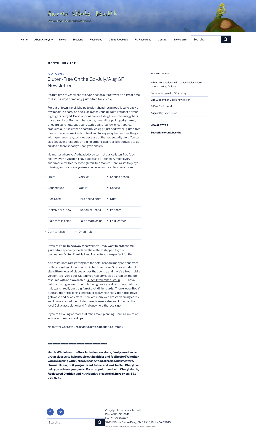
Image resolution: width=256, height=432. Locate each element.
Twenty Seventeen (147, 426)
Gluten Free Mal (74, 254)
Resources (96, 39)
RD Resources (143, 39)
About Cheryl (43, 39)
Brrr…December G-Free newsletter (170, 99)
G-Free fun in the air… (162, 106)
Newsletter (181, 39)
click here (114, 373)
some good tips (73, 318)
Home (24, 39)
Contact (162, 39)
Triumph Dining (88, 284)
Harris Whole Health (82, 14)
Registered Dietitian (61, 373)
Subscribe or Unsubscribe (166, 132)
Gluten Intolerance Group (103, 280)
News (62, 39)
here (90, 301)
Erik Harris (125, 426)
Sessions (78, 39)
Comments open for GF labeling (168, 93)
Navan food (98, 254)
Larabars (54, 120)
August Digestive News (164, 112)
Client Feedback (118, 39)
